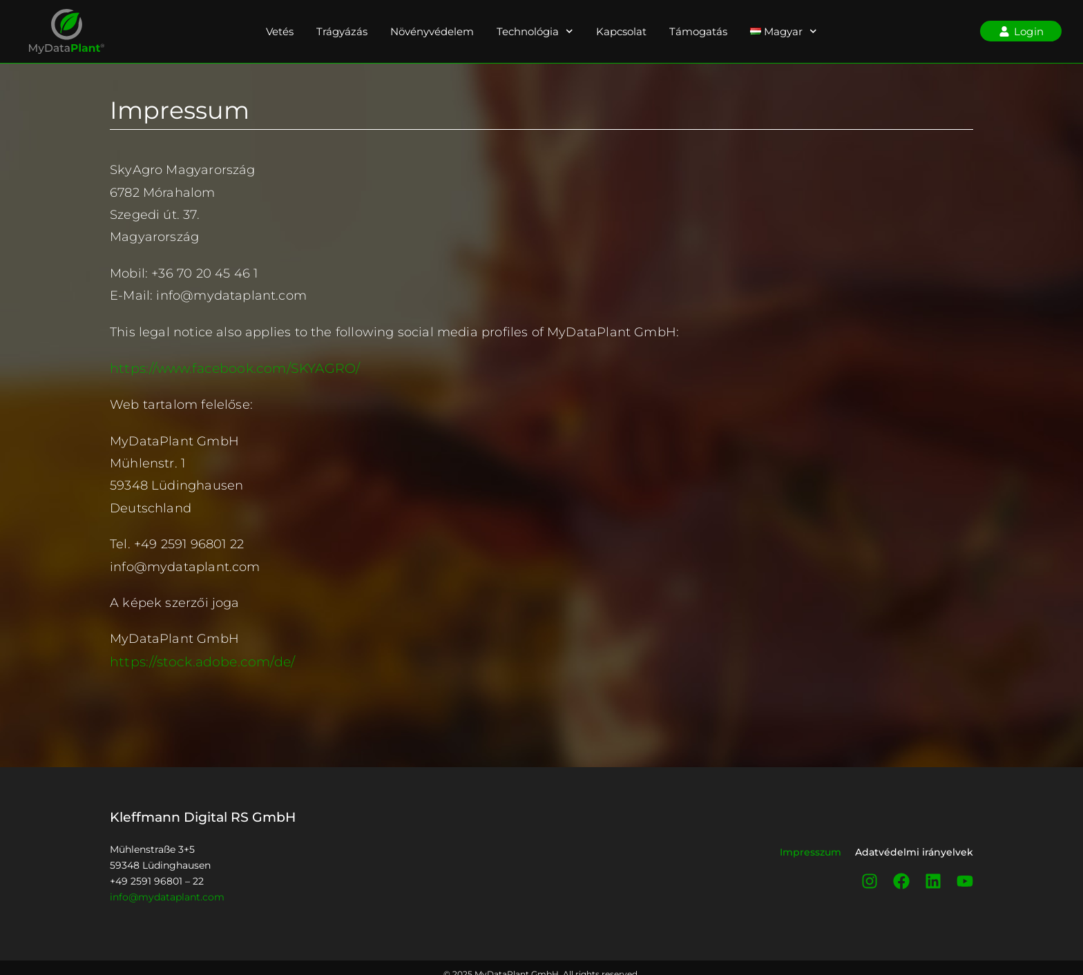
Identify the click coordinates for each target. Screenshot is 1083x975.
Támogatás (698, 31)
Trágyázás (341, 31)
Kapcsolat (621, 31)
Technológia (535, 31)
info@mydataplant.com (167, 895)
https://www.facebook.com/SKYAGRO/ (229, 368)
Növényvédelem (432, 31)
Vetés (280, 31)
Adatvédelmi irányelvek (914, 850)
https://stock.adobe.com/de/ (197, 660)
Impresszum (810, 850)
